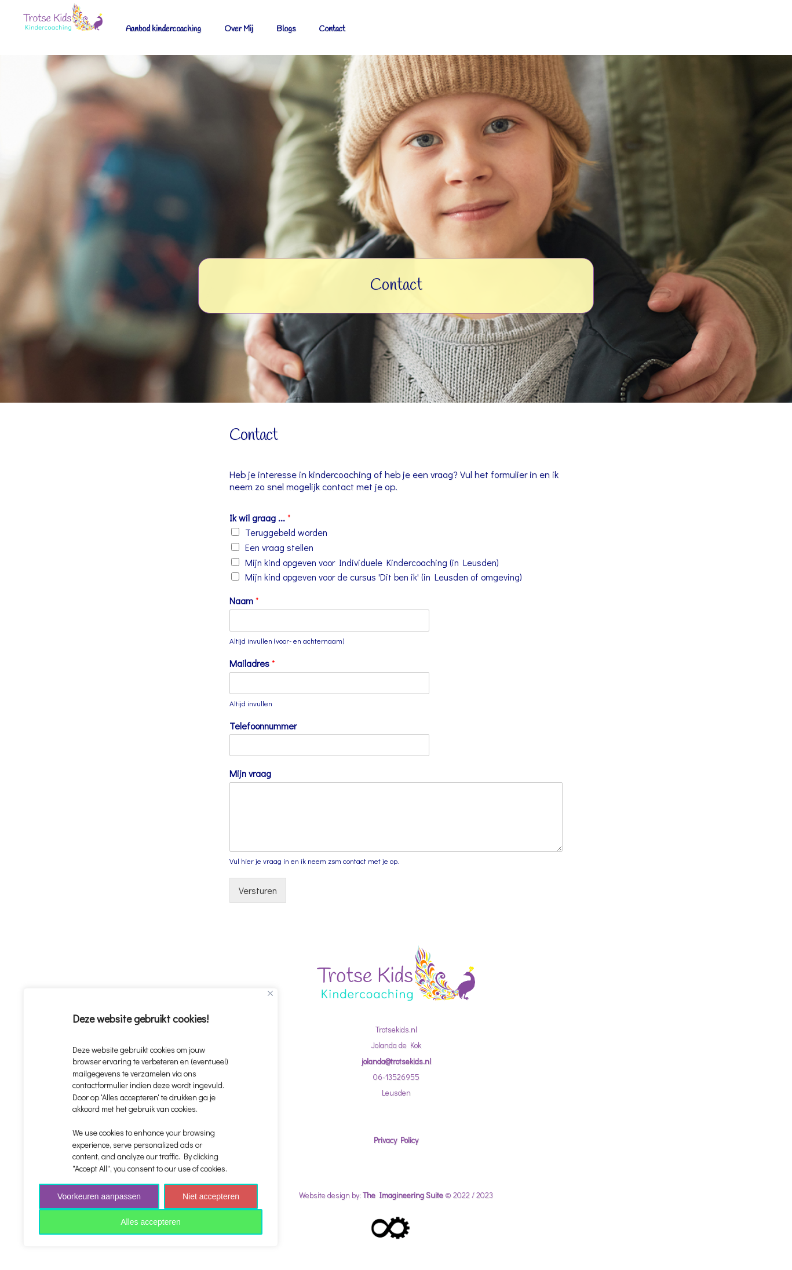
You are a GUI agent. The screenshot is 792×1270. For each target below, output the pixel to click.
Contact (332, 29)
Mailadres (252, 663)
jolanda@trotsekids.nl (396, 1061)
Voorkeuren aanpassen (99, 1196)
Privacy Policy (396, 1140)
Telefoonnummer (263, 726)
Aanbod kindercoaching (163, 29)
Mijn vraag (250, 773)
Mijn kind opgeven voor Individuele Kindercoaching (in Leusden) (372, 562)
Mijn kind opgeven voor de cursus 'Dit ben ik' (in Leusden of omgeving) (383, 577)
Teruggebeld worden (286, 532)
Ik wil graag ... (260, 518)
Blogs (285, 29)
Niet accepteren (211, 1196)
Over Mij (238, 29)
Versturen (258, 890)
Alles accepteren (151, 1222)
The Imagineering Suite (403, 1195)
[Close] (270, 993)
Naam (244, 601)
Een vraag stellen (279, 547)
